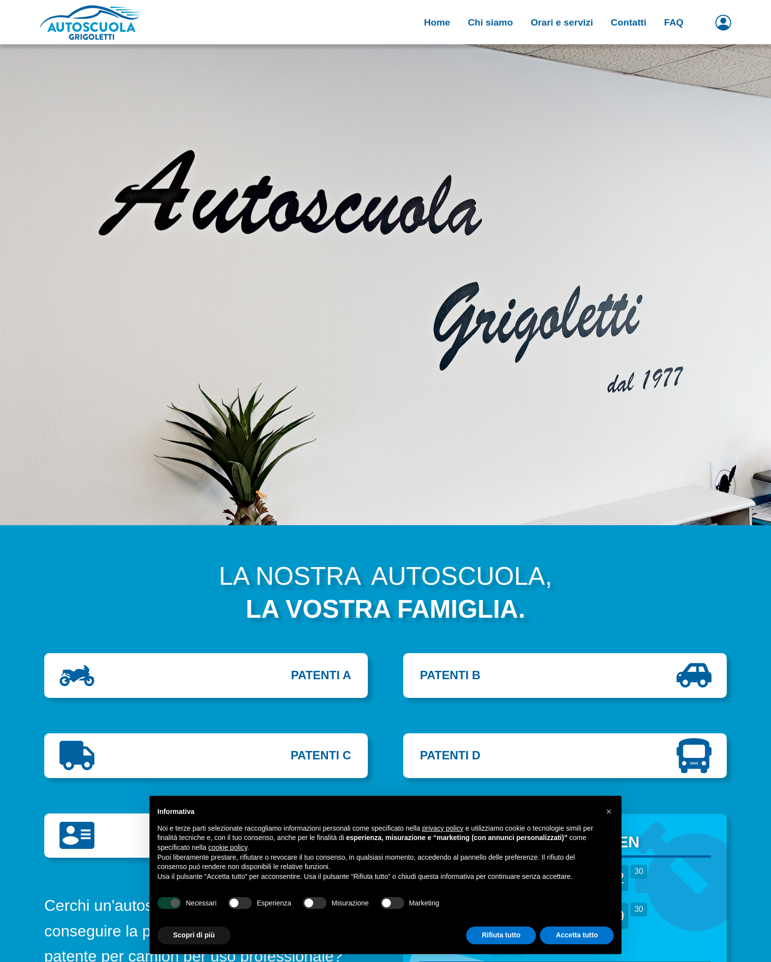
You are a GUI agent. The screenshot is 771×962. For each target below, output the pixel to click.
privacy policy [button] (443, 828)
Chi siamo (490, 22)
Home (437, 22)
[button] (609, 811)
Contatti (628, 22)
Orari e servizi (562, 22)
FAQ (673, 22)
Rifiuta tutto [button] (501, 935)
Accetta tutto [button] (577, 935)
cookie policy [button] (227, 847)
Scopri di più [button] (194, 935)
